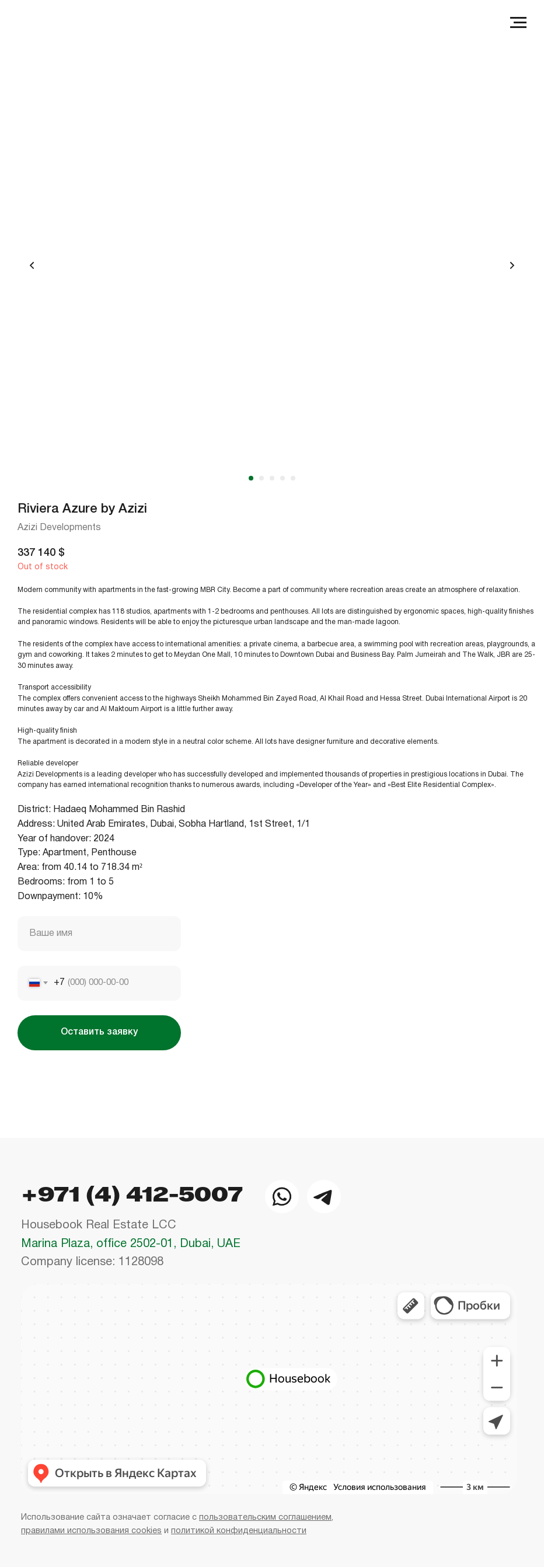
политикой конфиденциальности (238, 1531)
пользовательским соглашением (265, 1517)
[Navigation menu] (518, 23)
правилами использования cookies (91, 1531)
